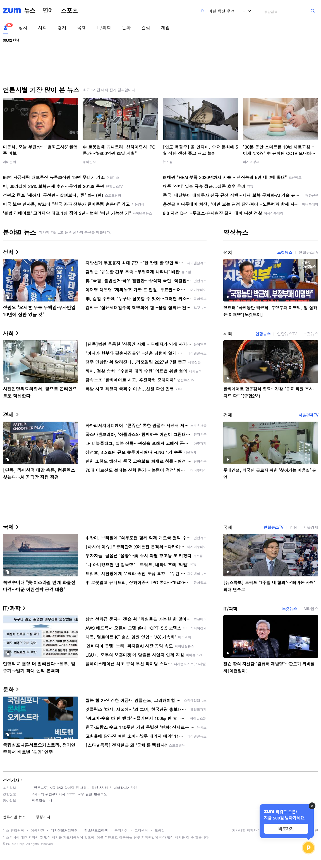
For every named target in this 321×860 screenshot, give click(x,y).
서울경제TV (308, 415)
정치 (22, 27)
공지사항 (121, 830)
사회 (42, 27)
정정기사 (11, 780)
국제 (81, 27)
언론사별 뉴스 (14, 816)
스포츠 (69, 10)
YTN (292, 527)
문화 (126, 27)
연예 (48, 10)
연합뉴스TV (308, 252)
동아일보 (89, 161)
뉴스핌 (168, 161)
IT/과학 (104, 27)
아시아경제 (251, 161)
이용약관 (37, 830)
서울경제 (310, 527)
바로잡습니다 (42, 800)
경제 (62, 27)
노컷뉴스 (284, 252)
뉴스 (29, 10)
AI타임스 (310, 608)
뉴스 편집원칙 (13, 830)
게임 (165, 27)
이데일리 (9, 161)
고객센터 (141, 830)
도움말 (160, 830)
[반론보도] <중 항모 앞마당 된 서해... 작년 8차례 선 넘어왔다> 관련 (84, 787)
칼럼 (145, 27)
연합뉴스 (262, 333)
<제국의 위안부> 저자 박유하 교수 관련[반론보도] (70, 794)
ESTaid (11, 844)
